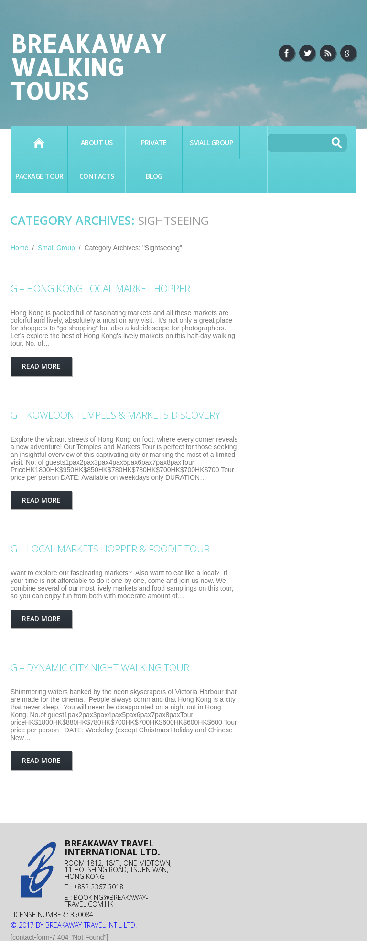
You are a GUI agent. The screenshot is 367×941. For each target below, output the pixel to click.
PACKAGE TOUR (39, 175)
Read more (41, 365)
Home (39, 142)
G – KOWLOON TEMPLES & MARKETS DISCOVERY (115, 415)
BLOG (154, 175)
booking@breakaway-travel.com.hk (106, 901)
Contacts (96, 175)
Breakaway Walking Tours (88, 67)
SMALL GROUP (211, 142)
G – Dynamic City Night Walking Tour (100, 667)
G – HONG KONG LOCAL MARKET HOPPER (100, 288)
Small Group (56, 248)
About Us (97, 142)
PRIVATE (154, 142)
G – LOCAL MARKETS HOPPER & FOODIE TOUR (110, 548)
